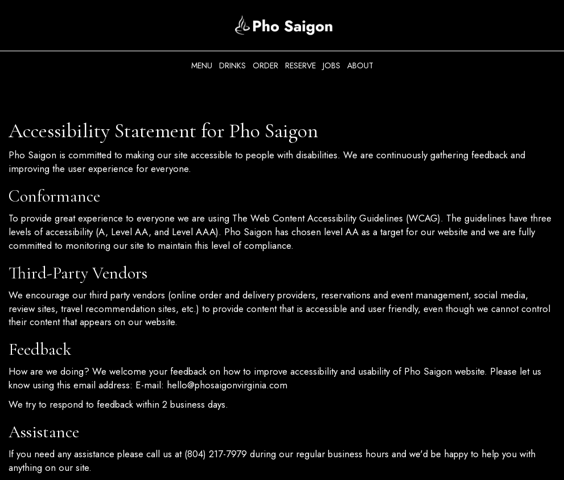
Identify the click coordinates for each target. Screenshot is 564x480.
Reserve (300, 65)
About (360, 65)
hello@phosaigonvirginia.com (227, 385)
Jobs (331, 65)
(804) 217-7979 (215, 454)
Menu (201, 65)
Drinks (232, 65)
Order (265, 65)
